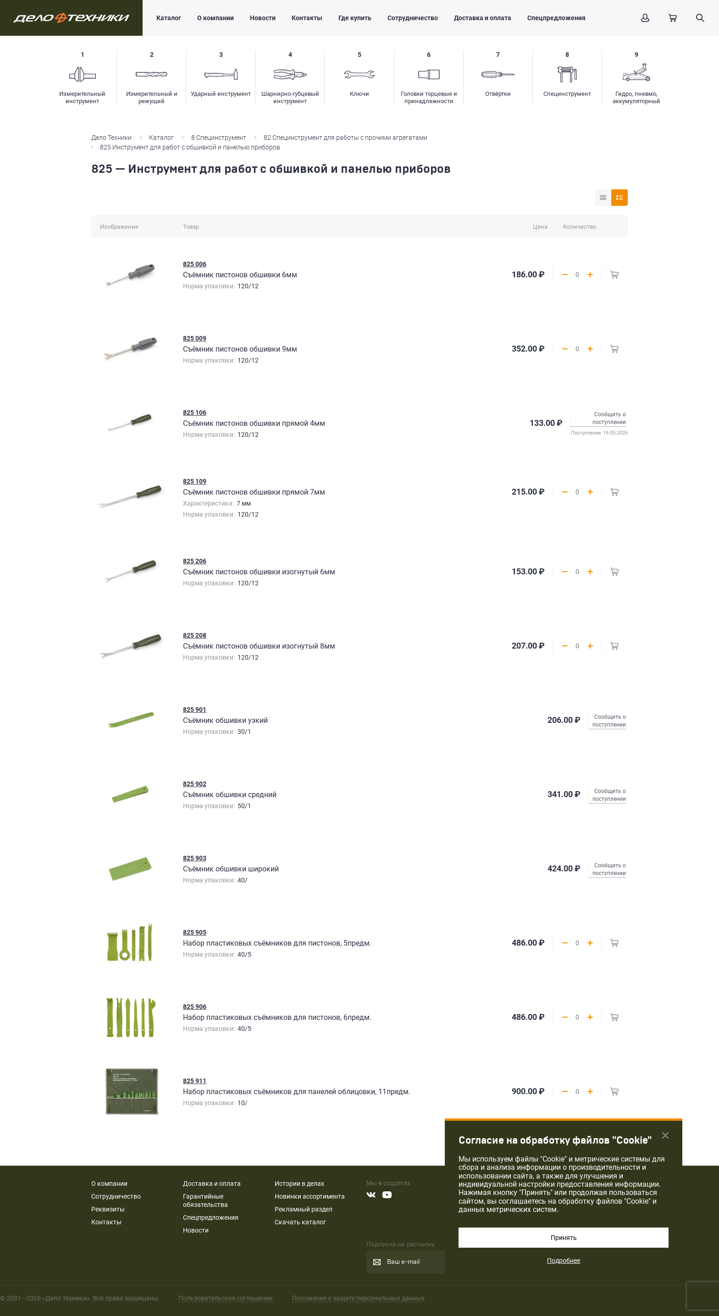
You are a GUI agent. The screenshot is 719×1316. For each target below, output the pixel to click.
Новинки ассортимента (310, 1196)
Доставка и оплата (482, 18)
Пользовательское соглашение (225, 1298)
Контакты (307, 18)
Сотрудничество (412, 18)
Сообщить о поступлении (609, 418)
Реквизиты (108, 1209)
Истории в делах (299, 1183)
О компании (215, 18)
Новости (263, 18)
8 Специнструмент (218, 137)
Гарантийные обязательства (205, 1200)
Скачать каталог (300, 1222)
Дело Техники (111, 137)
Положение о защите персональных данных (358, 1298)
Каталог (168, 18)
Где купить (354, 18)
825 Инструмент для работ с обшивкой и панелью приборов (190, 147)
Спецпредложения (556, 18)
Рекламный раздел (303, 1209)
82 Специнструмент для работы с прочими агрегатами (345, 137)
